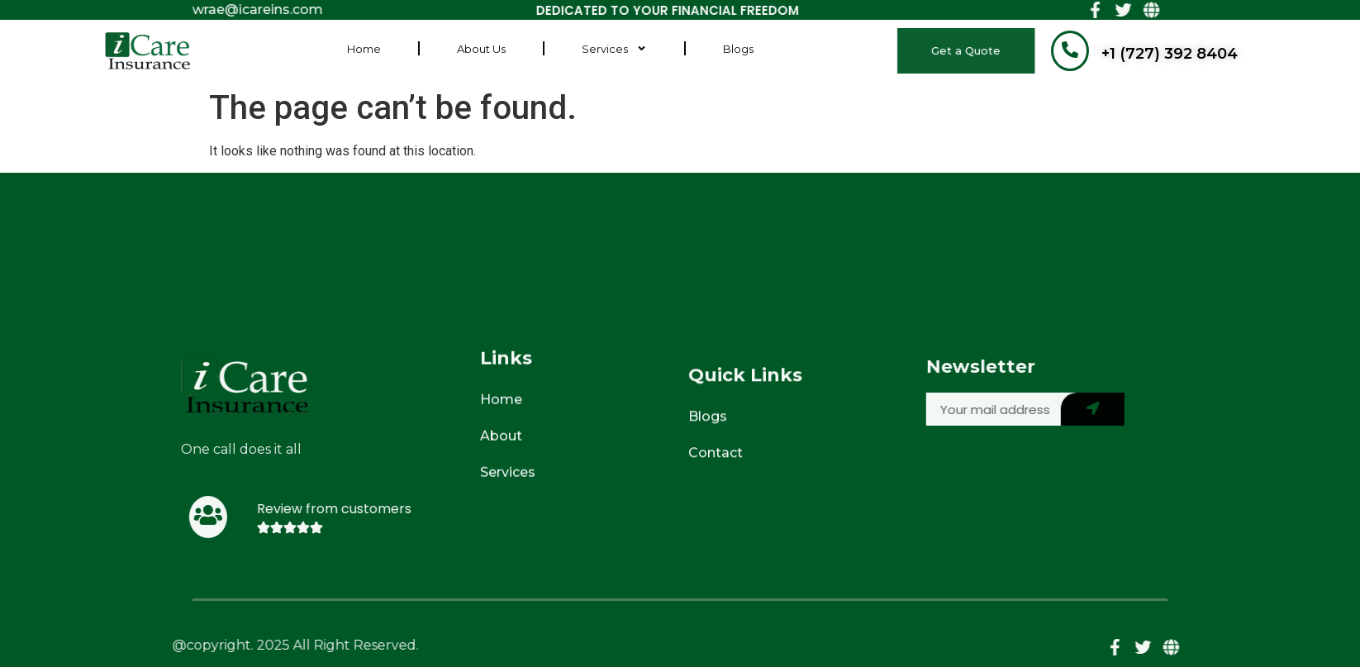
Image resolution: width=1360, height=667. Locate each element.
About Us (481, 38)
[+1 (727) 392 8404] (1070, 51)
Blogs (738, 38)
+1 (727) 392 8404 (1169, 54)
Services (614, 38)
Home (364, 38)
